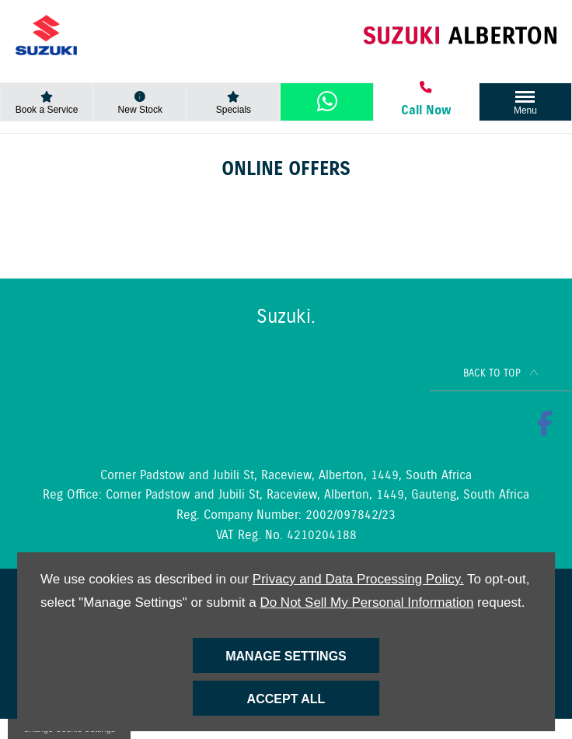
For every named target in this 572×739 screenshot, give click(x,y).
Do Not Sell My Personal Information (366, 602)
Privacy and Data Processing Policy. (358, 579)
